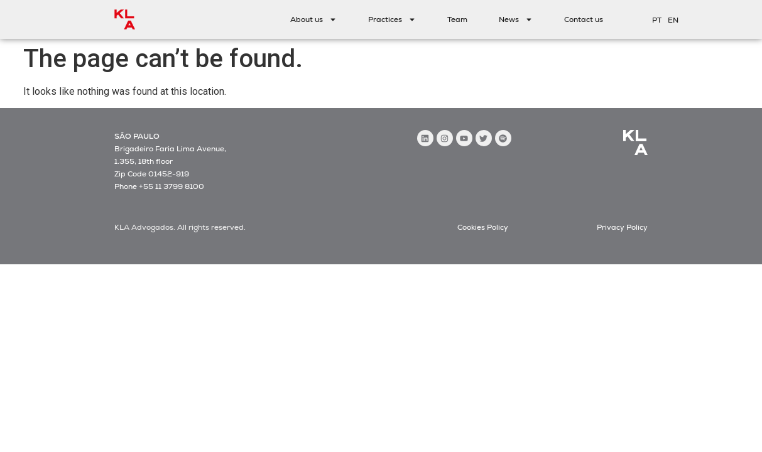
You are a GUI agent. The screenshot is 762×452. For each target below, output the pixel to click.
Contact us (583, 19)
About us (313, 19)
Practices (392, 19)
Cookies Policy (482, 227)
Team (457, 19)
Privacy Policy (622, 227)
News (516, 19)
